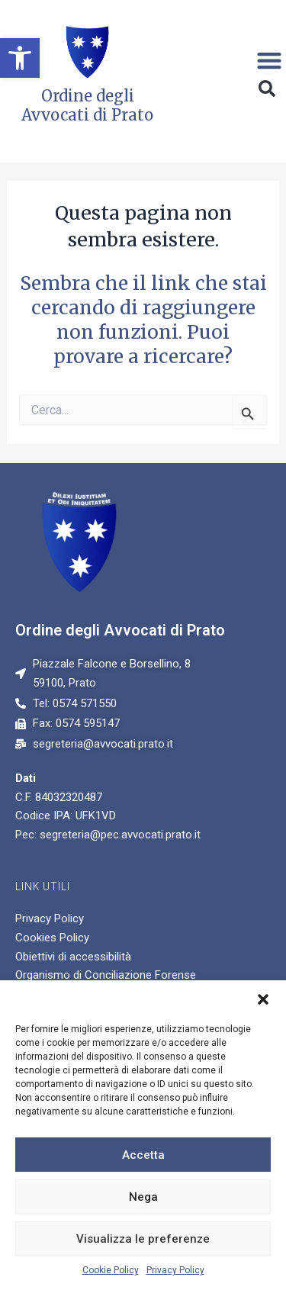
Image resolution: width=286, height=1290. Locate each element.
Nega (143, 1197)
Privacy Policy (175, 1270)
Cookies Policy (52, 937)
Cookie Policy (110, 1270)
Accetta (143, 1155)
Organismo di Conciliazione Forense (105, 975)
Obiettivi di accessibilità (73, 956)
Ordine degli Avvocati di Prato (120, 630)
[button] (20, 58)
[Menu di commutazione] (269, 60)
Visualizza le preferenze (143, 1239)
